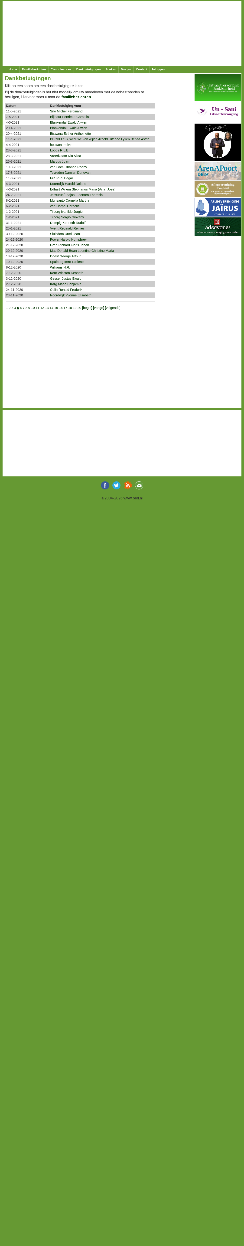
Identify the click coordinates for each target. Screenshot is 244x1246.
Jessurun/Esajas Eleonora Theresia (76, 195)
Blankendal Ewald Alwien (68, 122)
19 (75, 308)
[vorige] (99, 308)
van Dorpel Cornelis (64, 206)
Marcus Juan (59, 161)
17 (65, 308)
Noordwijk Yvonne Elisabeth (70, 295)
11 (37, 308)
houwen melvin (61, 145)
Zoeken (111, 69)
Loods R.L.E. (59, 150)
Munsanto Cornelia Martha (70, 200)
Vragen (126, 69)
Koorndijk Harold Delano (68, 184)
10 (33, 308)
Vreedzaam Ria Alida (65, 156)
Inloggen (158, 69)
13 (47, 308)
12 (42, 308)
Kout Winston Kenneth (66, 273)
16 (61, 308)
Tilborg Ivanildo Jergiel (66, 211)
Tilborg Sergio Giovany (67, 217)
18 (70, 308)
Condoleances (61, 69)
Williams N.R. (60, 267)
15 (56, 308)
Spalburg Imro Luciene (67, 262)
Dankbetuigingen (88, 69)
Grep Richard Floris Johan (69, 245)
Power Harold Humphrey (68, 239)
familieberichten (76, 97)
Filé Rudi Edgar (61, 178)
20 (79, 308)
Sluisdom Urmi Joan (65, 234)
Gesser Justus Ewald (65, 278)
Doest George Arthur (65, 256)
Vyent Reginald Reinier (67, 228)
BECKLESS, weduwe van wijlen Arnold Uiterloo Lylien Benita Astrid (100, 139)
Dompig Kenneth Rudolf (68, 223)
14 (51, 308)
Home (13, 69)
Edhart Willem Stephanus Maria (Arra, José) (83, 189)
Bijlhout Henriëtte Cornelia (69, 117)
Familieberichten (34, 69)
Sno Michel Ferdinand (66, 111)
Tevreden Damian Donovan (70, 172)
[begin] (87, 308)
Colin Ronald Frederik (66, 290)
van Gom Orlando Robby (68, 167)
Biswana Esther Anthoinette (70, 133)
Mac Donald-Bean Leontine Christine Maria (82, 250)
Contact (141, 69)
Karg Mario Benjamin (65, 284)
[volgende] (112, 308)
